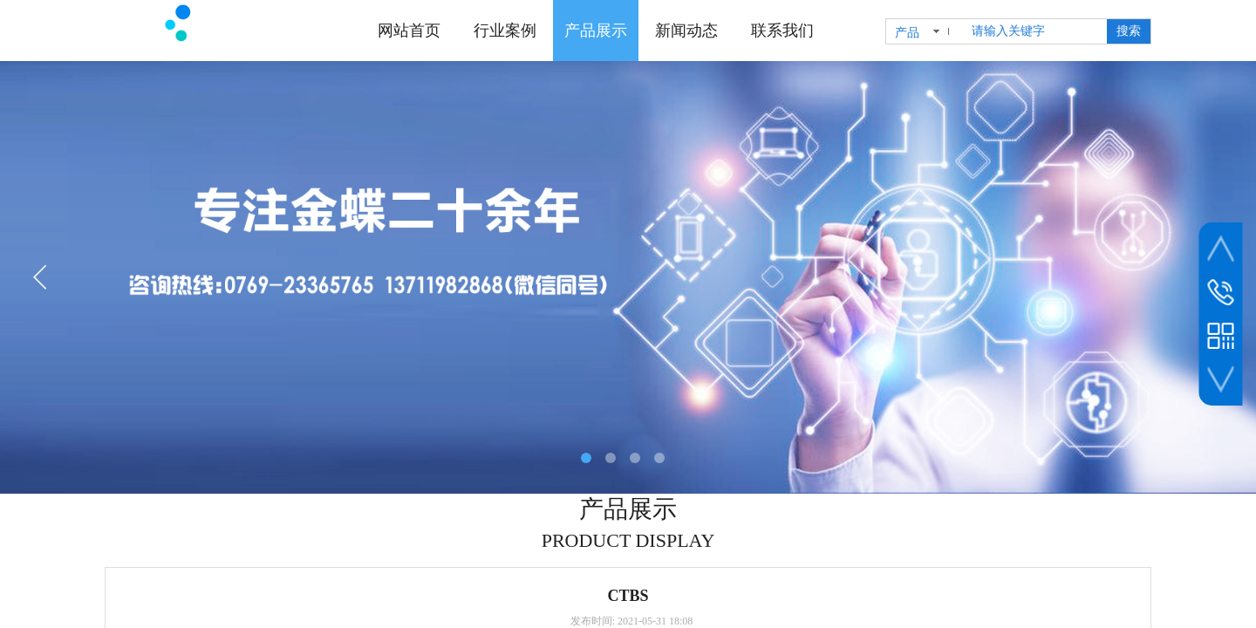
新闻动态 (686, 30)
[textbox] (1036, 31)
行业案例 (505, 30)
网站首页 (409, 30)
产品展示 (595, 30)
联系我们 (782, 30)
